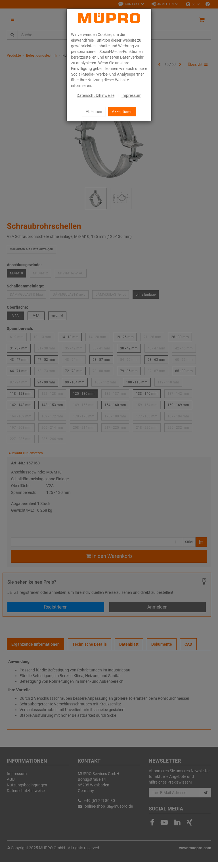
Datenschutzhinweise (95, 95)
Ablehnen (94, 111)
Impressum (131, 95)
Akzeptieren (122, 111)
